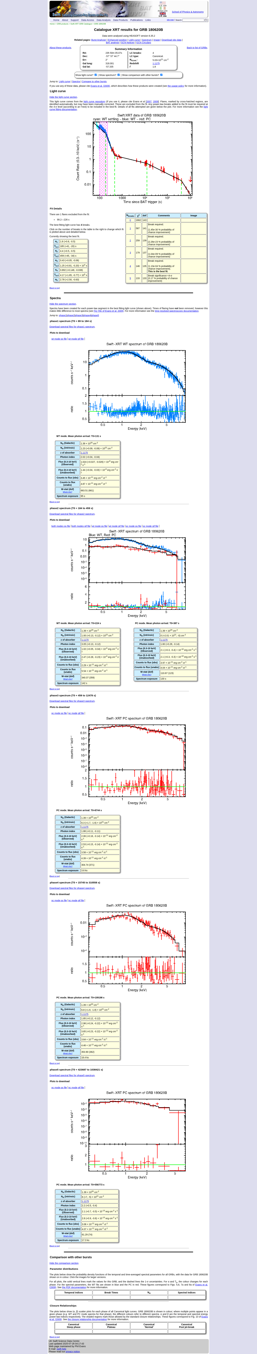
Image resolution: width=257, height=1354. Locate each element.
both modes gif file (81, 526)
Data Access (87, 20)
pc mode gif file (150, 526)
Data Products (120, 20)
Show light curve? (84, 75)
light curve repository (94, 101)
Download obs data (171, 40)
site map (170, 20)
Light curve (134, 40)
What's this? (67, 492)
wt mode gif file (76, 339)
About (65, 20)
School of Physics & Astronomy (188, 12)
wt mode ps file (59, 339)
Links (148, 20)
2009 (155, 101)
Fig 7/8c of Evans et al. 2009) (109, 311)
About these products (60, 47)
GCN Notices (127, 42)
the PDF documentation (74, 1287)
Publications (136, 20)
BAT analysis (112, 42)
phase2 (71, 315)
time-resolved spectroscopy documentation (176, 311)
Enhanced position (117, 40)
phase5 (95, 315)
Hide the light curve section (63, 97)
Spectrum (147, 40)
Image (157, 40)
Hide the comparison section (64, 1263)
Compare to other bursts (94, 81)
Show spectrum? (108, 75)
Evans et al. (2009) (100, 86)
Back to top (54, 288)
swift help (61, 1349)
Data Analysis (104, 20)
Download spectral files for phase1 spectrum (72, 326)
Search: (179, 20)
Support (75, 20)
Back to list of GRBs (197, 47)
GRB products (62, 24)
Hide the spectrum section (62, 304)
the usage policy (176, 86)
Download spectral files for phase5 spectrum (72, 1075)
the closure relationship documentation (87, 1319)
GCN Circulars (143, 42)
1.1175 (156, 63)
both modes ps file (60, 526)
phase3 (79, 315)
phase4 (87, 315)
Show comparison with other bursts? (141, 75)
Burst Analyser (98, 40)
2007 (148, 101)
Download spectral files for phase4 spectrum (72, 888)
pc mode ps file (133, 526)
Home (56, 20)
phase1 (63, 315)
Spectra (76, 81)
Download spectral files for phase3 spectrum (72, 701)
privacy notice (73, 1351)
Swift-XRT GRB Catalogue (81, 24)
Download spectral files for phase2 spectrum (72, 514)
